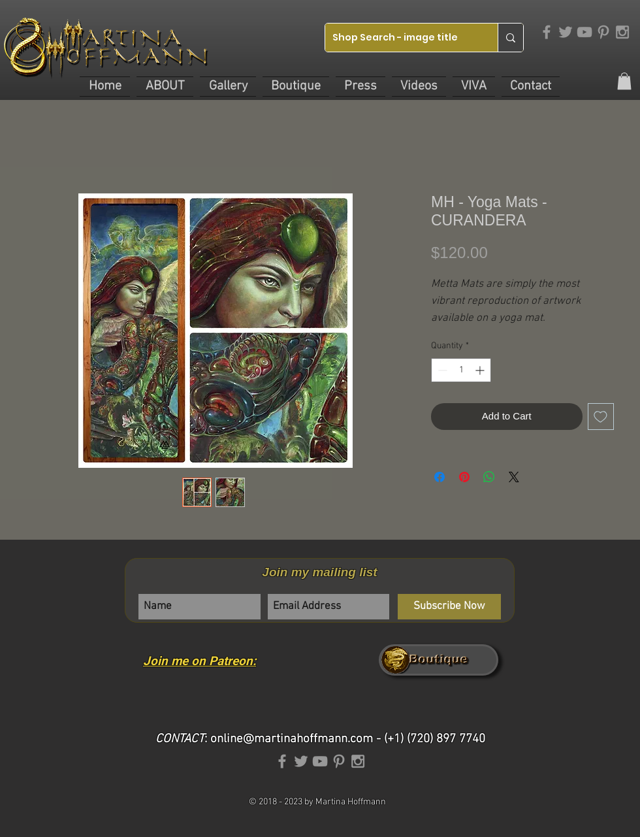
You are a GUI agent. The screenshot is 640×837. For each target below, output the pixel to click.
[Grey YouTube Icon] (584, 32)
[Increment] (481, 370)
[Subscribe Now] (449, 606)
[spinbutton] (461, 370)
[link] (624, 81)
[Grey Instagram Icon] (622, 32)
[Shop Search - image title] (401, 38)
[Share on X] (514, 477)
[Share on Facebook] (439, 477)
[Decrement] (441, 370)
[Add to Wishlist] (601, 416)
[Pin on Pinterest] (464, 477)
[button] (165, 86)
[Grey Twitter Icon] (565, 32)
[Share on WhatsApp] (489, 477)
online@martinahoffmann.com (291, 739)
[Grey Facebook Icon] (546, 32)
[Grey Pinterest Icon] (603, 32)
